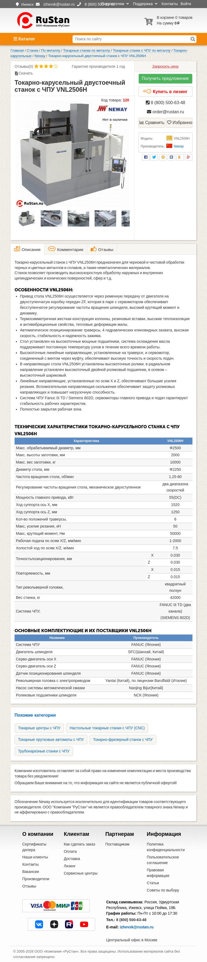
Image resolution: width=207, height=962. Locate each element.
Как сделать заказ (79, 844)
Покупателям (115, 4)
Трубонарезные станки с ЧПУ (44, 751)
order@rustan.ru (165, 111)
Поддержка (145, 4)
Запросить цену (165, 66)
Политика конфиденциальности (166, 847)
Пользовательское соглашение (163, 860)
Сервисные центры (81, 873)
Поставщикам (117, 844)
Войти (186, 4)
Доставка (72, 859)
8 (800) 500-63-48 (165, 102)
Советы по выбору (163, 890)
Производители (35, 879)
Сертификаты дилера (34, 847)
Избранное (179, 122)
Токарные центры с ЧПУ (39, 728)
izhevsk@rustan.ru (137, 927)
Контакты (169, 4)
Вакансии (30, 871)
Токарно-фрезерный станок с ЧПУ (123, 739)
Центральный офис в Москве (131, 940)
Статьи (153, 883)
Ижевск (27, 4)
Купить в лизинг (165, 91)
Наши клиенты (35, 857)
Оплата (70, 851)
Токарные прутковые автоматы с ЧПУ (51, 739)
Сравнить (152, 122)
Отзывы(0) (24, 66)
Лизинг (70, 866)
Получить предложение (165, 78)
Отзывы (29, 886)
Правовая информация (158, 873)
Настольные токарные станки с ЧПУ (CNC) (107, 728)
